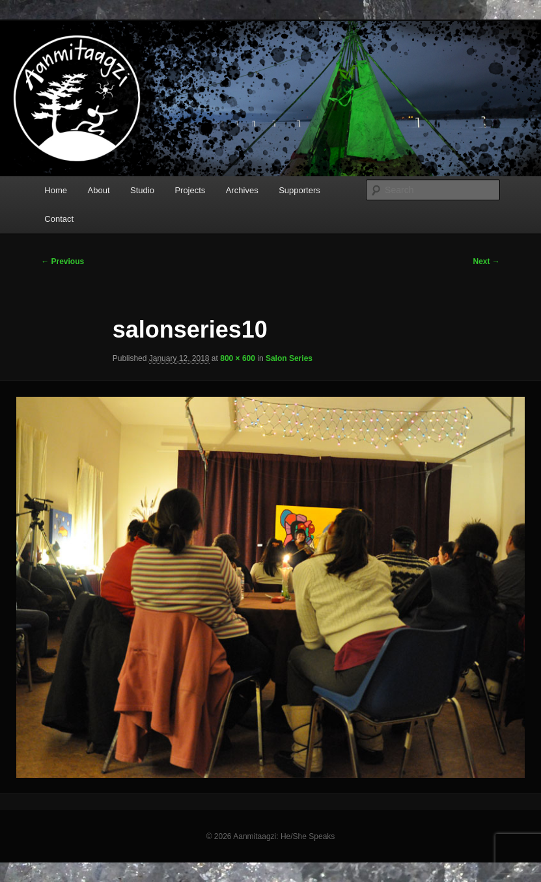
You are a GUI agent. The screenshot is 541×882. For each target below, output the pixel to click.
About (99, 190)
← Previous (62, 261)
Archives (242, 190)
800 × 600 (237, 358)
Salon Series (289, 358)
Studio (142, 190)
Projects (189, 190)
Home (55, 190)
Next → (486, 261)
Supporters (299, 190)
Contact (59, 219)
